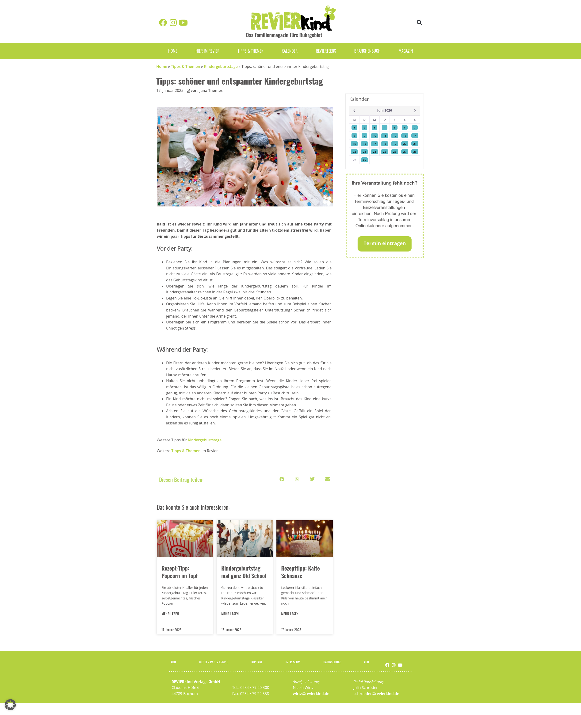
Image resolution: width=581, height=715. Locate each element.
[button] (419, 23)
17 (374, 143)
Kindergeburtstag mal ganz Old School (243, 571)
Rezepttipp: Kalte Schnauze (300, 571)
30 (364, 159)
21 (415, 143)
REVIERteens (326, 51)
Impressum (294, 661)
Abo (172, 661)
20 (404, 143)
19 (394, 143)
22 (354, 151)
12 (394, 135)
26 (394, 151)
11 (384, 135)
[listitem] (244, 337)
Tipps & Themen (251, 51)
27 (404, 151)
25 (384, 151)
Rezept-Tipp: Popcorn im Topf (179, 571)
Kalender (290, 51)
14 (415, 135)
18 (384, 143)
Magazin (406, 51)
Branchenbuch (367, 51)
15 (354, 143)
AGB (367, 661)
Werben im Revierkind (213, 661)
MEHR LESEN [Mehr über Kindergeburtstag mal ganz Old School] (230, 613)
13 (404, 135)
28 (415, 151)
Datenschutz (334, 661)
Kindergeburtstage (221, 66)
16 (364, 143)
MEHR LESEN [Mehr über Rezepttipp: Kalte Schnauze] (289, 613)
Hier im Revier (207, 51)
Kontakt (259, 661)
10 (374, 135)
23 (364, 151)
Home (172, 51)
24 (374, 151)
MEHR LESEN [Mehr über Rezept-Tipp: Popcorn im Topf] (170, 613)
